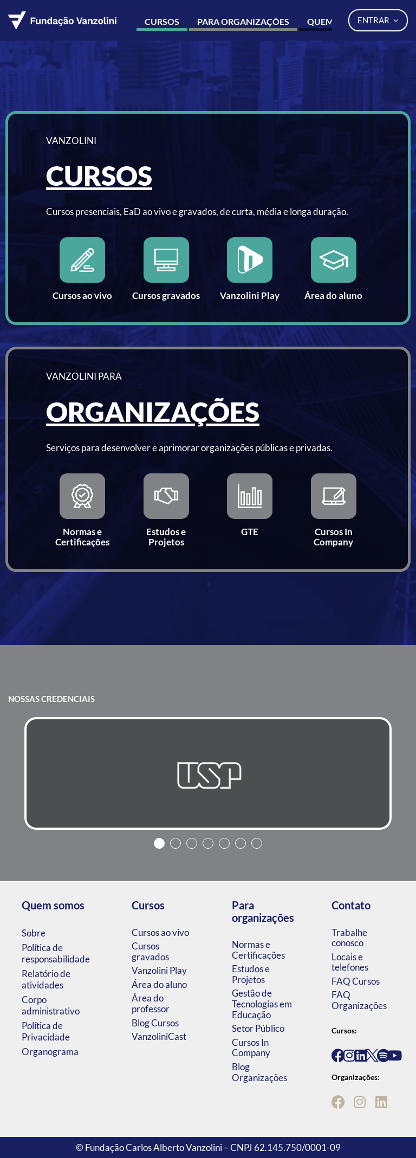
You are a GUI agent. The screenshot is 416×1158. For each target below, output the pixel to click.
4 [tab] (208, 843)
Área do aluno (159, 984)
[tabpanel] (208, 773)
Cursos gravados (150, 951)
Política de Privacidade (46, 1031)
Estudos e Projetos (251, 974)
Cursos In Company (251, 1048)
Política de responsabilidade (56, 953)
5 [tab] (224, 843)
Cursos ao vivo (160, 932)
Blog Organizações (259, 1072)
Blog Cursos (155, 1023)
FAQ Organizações (359, 1000)
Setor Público (258, 1028)
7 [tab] (256, 843)
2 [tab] (175, 843)
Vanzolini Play (159, 970)
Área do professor (151, 1003)
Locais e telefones (350, 962)
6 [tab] (240, 843)
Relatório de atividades (46, 979)
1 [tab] (159, 843)
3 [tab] (191, 843)
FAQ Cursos (356, 981)
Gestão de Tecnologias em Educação (262, 1003)
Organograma (50, 1051)
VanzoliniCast (159, 1036)
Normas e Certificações (258, 950)
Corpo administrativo (51, 1005)
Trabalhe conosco (349, 938)
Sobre (34, 933)
